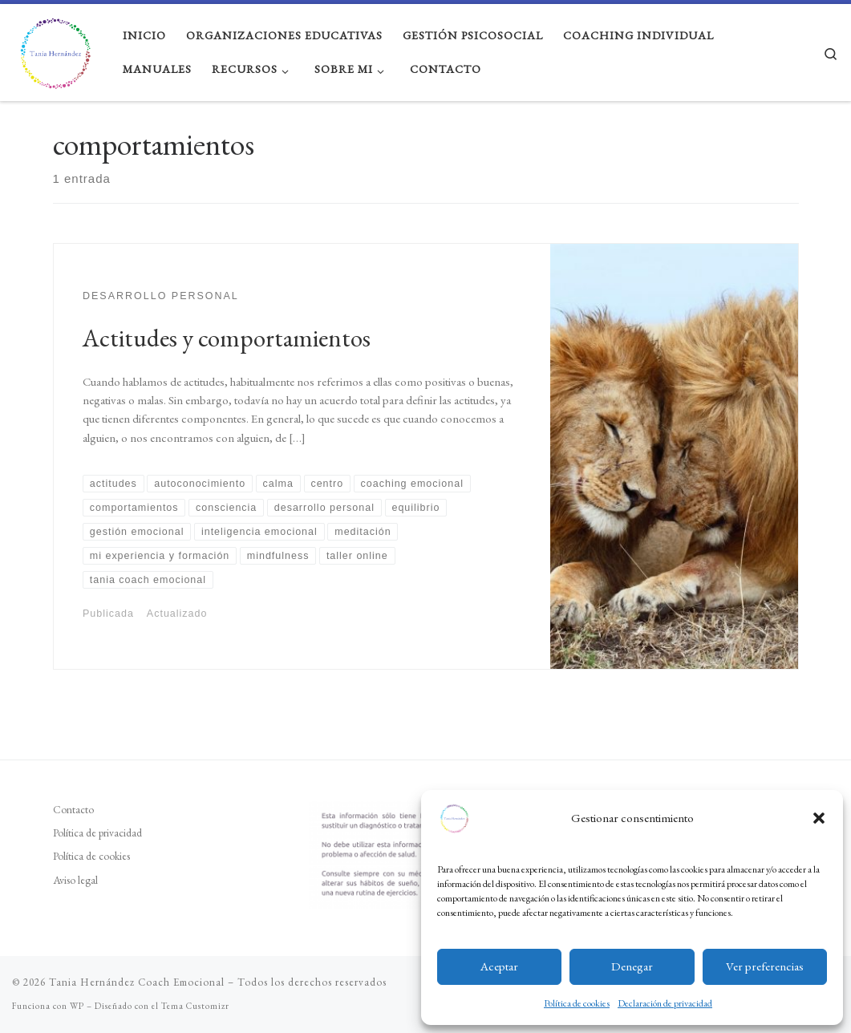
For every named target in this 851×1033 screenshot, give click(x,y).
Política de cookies (577, 1003)
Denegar (632, 966)
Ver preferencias (765, 966)
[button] (819, 818)
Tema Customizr (195, 1005)
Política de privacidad (97, 832)
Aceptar (499, 966)
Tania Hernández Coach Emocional (137, 982)
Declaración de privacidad (665, 1003)
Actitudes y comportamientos (227, 338)
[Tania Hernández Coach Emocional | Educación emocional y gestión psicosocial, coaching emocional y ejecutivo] (55, 48)
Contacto (73, 809)
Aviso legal (75, 880)
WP (77, 1005)
